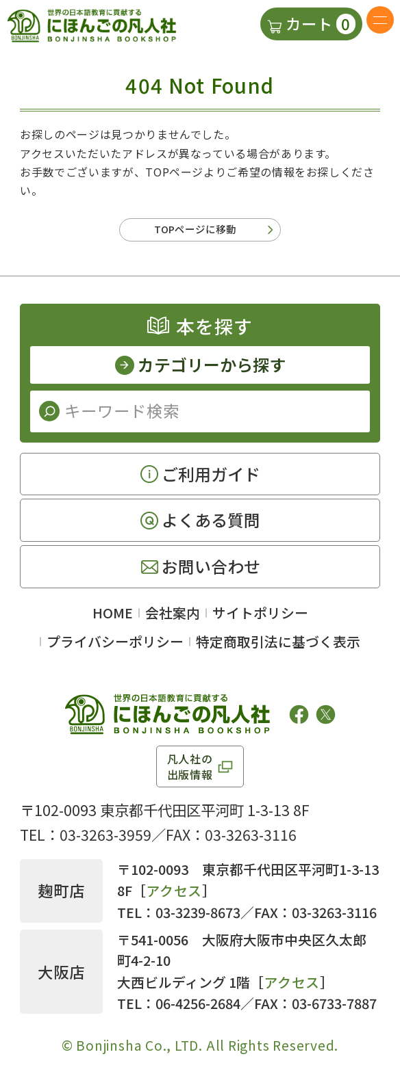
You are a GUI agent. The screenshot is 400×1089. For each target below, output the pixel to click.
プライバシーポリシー (115, 646)
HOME (112, 617)
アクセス (174, 896)
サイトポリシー (260, 617)
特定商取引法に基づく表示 (278, 646)
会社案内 (172, 617)
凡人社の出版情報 (190, 771)
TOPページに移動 (195, 231)
